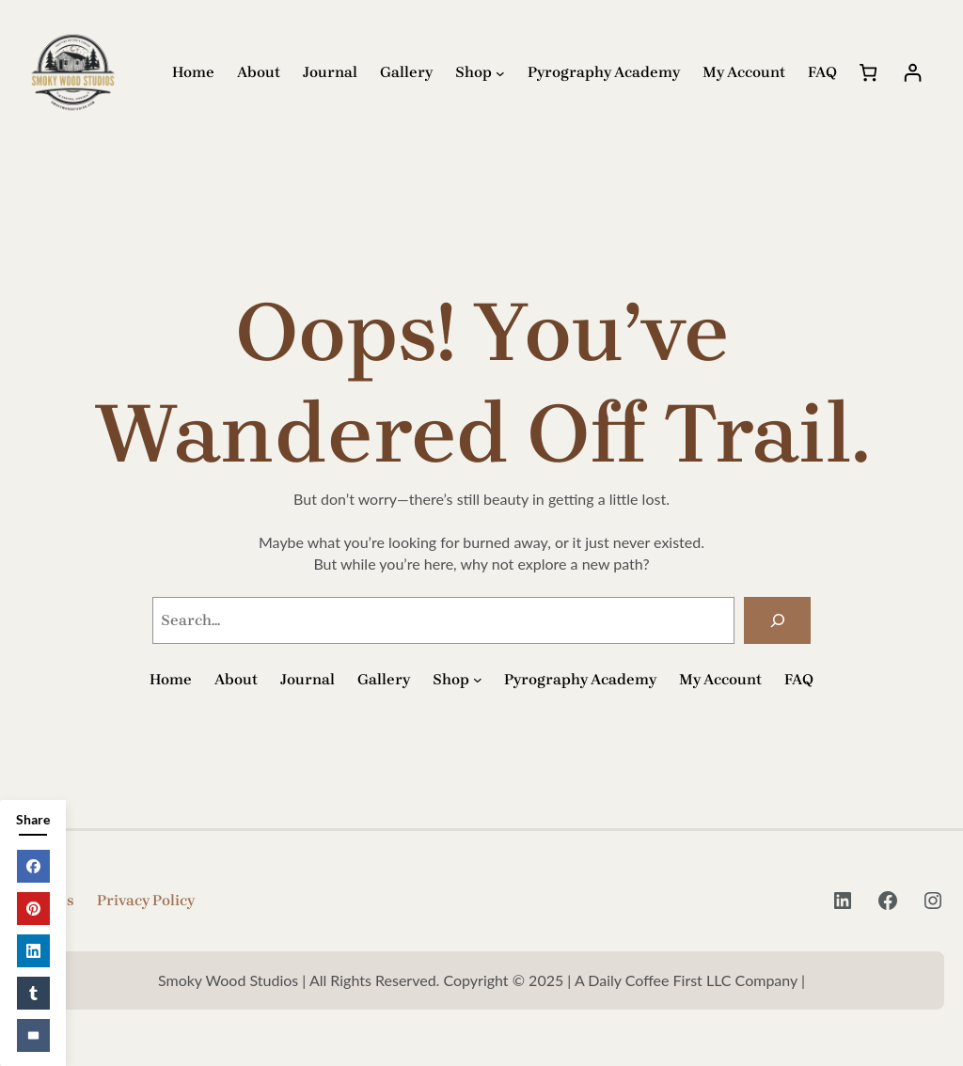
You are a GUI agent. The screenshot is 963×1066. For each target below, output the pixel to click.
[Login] (913, 73)
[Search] (777, 620)
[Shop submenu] (500, 73)
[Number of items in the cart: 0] (868, 73)
